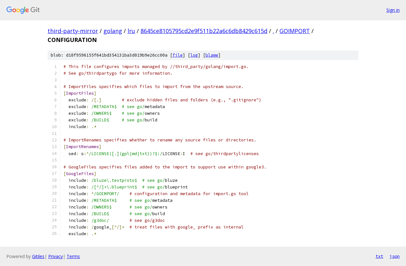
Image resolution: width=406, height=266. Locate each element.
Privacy (55, 256)
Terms (73, 256)
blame (212, 55)
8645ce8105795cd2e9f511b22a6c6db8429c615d (204, 31)
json (395, 256)
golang (112, 31)
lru (131, 31)
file (178, 55)
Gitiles (38, 256)
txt (379, 256)
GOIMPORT (294, 31)
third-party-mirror (73, 31)
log (194, 55)
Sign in (393, 10)
